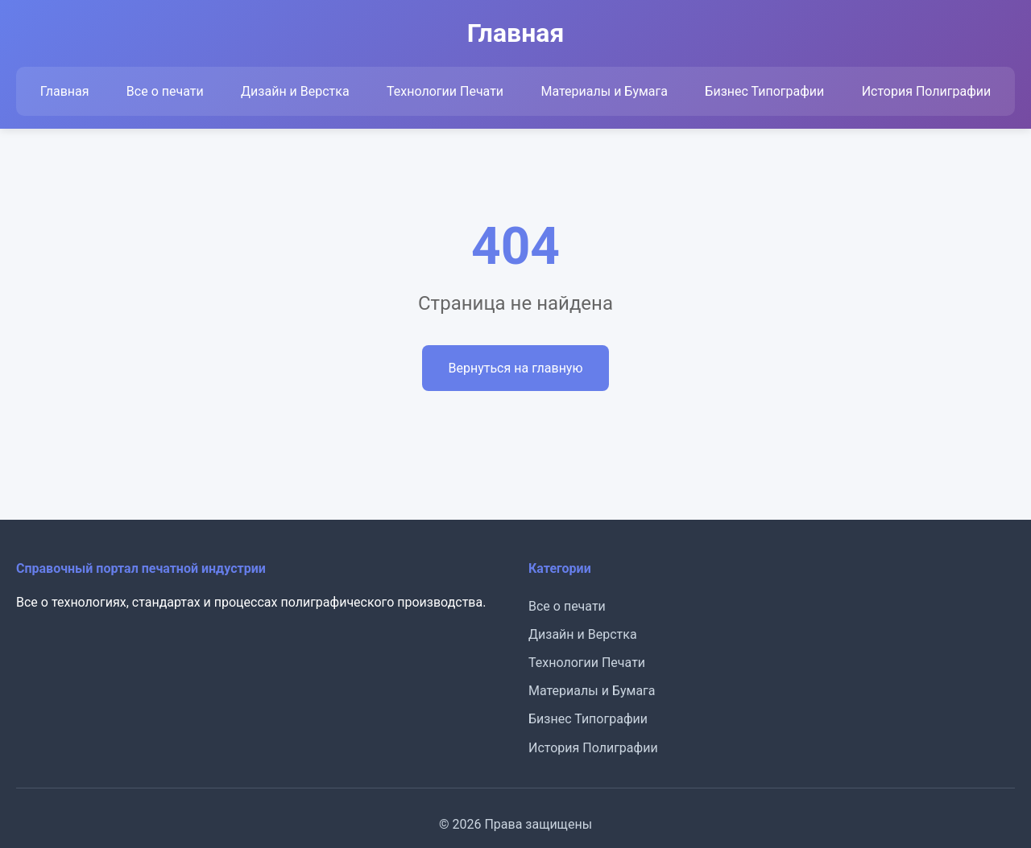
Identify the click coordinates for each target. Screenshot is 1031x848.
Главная (64, 91)
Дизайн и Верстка (295, 91)
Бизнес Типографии (764, 91)
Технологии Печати (445, 91)
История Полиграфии (927, 91)
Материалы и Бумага (604, 91)
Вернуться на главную (515, 368)
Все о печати (165, 91)
